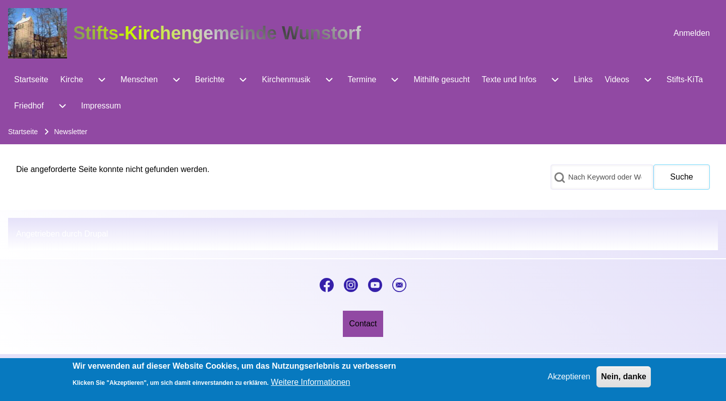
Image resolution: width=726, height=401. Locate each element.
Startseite (23, 132)
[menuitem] (692, 33)
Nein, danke (623, 379)
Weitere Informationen (310, 385)
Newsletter (70, 132)
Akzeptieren (569, 379)
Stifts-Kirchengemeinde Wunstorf (217, 33)
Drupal (96, 234)
